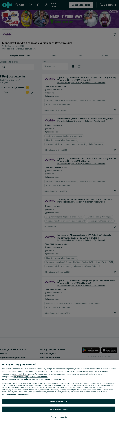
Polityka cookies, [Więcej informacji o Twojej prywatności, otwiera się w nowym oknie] (21, 377)
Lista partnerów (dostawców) (15, 394)
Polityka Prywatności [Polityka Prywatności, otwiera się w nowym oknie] (38, 377)
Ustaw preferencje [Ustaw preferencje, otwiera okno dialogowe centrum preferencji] (58, 417)
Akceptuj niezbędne (58, 409)
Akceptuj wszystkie (58, 401)
